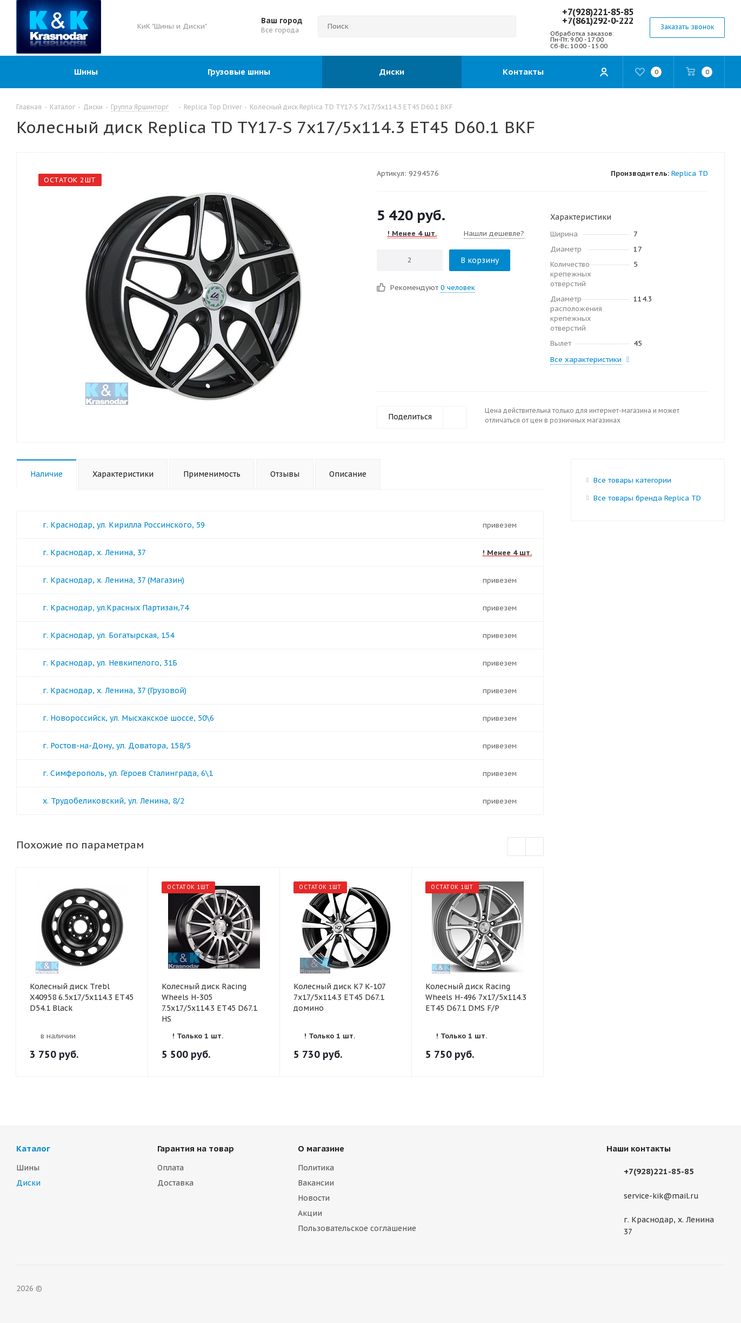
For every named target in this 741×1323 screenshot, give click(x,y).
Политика (316, 1168)
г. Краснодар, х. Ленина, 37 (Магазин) (113, 580)
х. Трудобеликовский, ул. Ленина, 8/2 (113, 801)
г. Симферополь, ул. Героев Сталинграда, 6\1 (128, 773)
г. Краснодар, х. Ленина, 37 (94, 552)
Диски (28, 1183)
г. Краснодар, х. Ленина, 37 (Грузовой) (114, 690)
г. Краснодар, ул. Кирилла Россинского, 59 (124, 525)
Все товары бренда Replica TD (647, 498)
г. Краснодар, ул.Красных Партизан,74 (116, 608)
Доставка (175, 1183)
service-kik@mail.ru (661, 1196)
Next (535, 847)
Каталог (33, 1148)
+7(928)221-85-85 (597, 11)
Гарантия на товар (195, 1148)
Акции (310, 1213)
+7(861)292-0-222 (597, 20)
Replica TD (689, 173)
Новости (314, 1198)
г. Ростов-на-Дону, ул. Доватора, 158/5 (117, 746)
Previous (517, 847)
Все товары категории (632, 480)
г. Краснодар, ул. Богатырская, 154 (108, 635)
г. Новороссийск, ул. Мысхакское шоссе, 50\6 (128, 718)
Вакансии (316, 1183)
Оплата (170, 1168)
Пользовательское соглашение (357, 1228)
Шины (27, 1168)
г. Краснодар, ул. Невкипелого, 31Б (110, 663)
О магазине (321, 1148)
